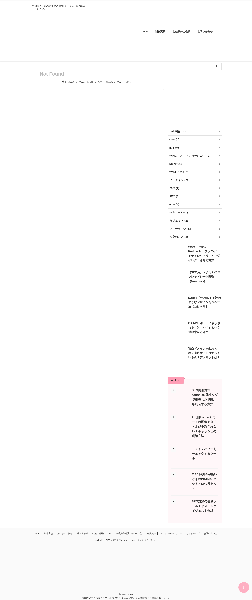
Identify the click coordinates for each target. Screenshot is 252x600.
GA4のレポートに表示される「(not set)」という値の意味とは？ (204, 326)
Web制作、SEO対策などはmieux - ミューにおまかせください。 (126, 534)
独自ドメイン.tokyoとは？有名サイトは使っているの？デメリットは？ (204, 352)
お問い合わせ (205, 31)
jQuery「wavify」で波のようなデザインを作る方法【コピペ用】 (204, 301)
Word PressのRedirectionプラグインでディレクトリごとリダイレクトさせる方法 (204, 250)
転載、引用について (102, 527)
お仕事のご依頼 (181, 31)
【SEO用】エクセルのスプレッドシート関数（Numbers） (204, 276)
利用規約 (151, 527)
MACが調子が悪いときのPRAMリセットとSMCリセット (204, 474)
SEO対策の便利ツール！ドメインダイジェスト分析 (204, 500)
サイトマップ (192, 527)
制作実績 (160, 31)
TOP (145, 31)
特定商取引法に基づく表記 (129, 527)
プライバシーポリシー (171, 527)
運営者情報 (82, 527)
